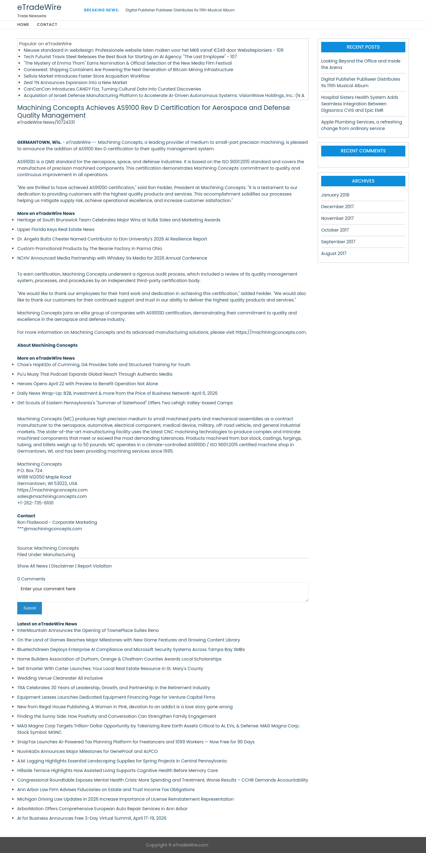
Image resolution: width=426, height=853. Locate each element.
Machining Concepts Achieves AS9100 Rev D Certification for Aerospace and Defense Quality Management (153, 111)
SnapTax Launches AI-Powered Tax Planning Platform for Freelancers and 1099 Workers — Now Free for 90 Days (136, 742)
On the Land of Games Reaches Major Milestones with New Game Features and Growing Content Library (128, 640)
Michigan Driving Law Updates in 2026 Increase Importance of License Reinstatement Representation (125, 799)
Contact (48, 24)
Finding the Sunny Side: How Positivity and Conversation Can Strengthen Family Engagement (116, 716)
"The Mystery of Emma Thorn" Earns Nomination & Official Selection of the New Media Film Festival (128, 63)
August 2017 (333, 254)
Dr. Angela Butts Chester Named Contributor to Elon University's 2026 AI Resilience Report (112, 239)
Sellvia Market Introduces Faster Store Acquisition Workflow (87, 76)
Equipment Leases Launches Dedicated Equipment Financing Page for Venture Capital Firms (116, 697)
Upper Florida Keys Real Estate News (56, 230)
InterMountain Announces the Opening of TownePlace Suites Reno (88, 630)
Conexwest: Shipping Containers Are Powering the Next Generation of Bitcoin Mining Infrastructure (128, 70)
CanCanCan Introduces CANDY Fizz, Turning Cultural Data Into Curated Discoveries (112, 89)
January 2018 (335, 195)
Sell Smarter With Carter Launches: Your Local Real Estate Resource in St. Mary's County (110, 668)
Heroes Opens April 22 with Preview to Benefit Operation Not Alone (87, 384)
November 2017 (337, 219)
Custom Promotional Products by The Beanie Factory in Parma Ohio (89, 249)
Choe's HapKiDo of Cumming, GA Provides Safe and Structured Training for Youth (103, 365)
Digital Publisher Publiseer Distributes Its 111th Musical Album (180, 10)
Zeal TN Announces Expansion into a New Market (75, 83)
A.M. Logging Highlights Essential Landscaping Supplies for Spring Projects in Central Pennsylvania (122, 761)
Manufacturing (59, 555)
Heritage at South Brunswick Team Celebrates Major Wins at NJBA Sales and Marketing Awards (118, 220)
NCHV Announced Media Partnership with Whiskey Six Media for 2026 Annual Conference (112, 258)
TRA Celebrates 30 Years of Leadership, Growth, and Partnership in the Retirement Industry (113, 688)
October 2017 (335, 230)
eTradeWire (39, 7)
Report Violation (95, 566)
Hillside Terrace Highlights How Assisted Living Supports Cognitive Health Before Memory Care (117, 770)
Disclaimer (62, 566)
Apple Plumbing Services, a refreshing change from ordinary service (361, 125)
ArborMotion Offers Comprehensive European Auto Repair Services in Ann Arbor (102, 809)
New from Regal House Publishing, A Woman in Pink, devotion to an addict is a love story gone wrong (125, 707)
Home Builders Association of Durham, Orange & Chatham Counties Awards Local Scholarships (119, 659)
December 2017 (337, 207)
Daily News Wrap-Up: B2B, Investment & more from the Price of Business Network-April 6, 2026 (117, 393)
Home (23, 24)
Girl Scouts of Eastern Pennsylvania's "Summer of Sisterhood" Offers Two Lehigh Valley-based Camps (125, 403)
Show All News (32, 566)
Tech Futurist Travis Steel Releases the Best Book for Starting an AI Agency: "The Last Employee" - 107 (130, 57)
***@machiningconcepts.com (49, 529)
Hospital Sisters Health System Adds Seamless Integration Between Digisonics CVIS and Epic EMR (359, 104)
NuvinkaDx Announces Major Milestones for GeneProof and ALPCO (87, 751)
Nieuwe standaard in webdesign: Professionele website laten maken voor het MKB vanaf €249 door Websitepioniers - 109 (153, 50)
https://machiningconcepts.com (271, 332)
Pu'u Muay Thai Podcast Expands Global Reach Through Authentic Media (94, 374)
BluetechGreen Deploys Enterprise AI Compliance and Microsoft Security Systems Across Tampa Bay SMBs (131, 649)
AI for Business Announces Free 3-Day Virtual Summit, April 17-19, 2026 (91, 818)
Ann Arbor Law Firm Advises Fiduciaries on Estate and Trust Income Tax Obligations (106, 789)
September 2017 (338, 242)
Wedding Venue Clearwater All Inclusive (60, 678)
